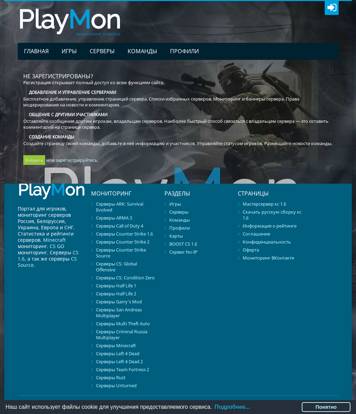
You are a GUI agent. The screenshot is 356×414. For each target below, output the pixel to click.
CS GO (57, 246)
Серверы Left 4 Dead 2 (119, 361)
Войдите (34, 160)
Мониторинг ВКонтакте (268, 258)
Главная (36, 51)
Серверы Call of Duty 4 (119, 226)
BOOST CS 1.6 (183, 244)
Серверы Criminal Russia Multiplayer (121, 334)
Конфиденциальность (267, 242)
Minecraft (54, 240)
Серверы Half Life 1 (116, 285)
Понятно (326, 407)
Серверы (102, 51)
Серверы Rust (111, 377)
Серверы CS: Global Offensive (116, 267)
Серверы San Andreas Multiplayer (119, 312)
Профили (184, 51)
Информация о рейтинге (270, 226)
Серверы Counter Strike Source (121, 253)
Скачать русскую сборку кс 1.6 (272, 215)
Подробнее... (232, 407)
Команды (142, 51)
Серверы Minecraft (116, 345)
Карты (176, 236)
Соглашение (256, 234)
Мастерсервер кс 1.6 (264, 204)
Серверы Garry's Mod (119, 301)
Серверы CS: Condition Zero (125, 277)
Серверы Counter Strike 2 (122, 242)
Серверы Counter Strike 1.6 (124, 234)
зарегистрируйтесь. (77, 160)
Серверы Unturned (116, 385)
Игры (69, 51)
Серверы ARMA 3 (114, 218)
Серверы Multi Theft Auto (123, 323)
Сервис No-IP (183, 252)
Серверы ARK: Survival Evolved (119, 207)
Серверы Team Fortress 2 (122, 369)
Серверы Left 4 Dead (117, 353)
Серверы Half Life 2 (116, 293)
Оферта (251, 250)
